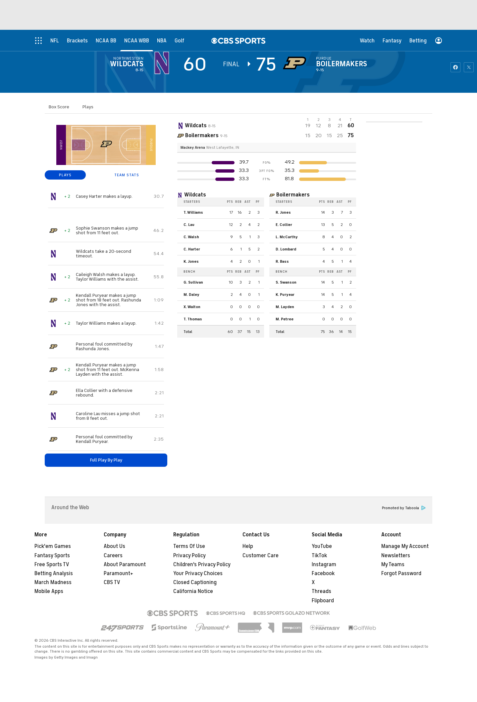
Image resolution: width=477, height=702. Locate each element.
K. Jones (191, 261)
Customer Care (260, 555)
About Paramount (125, 564)
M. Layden (285, 307)
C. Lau (189, 225)
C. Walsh (191, 237)
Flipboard (323, 600)
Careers (113, 555)
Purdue (324, 58)
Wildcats (126, 64)
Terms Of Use (189, 546)
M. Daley (191, 295)
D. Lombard (286, 249)
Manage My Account (405, 546)
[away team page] (163, 63)
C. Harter (192, 249)
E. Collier (284, 225)
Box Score (59, 107)
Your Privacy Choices (198, 573)
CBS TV (112, 582)
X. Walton (192, 307)
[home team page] (296, 63)
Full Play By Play (106, 460)
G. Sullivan (193, 282)
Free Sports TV (51, 564)
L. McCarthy (287, 237)
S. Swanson (286, 282)
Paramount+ (118, 573)
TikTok (319, 555)
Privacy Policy (189, 555)
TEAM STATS (126, 175)
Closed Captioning (195, 582)
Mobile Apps (48, 591)
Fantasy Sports (52, 555)
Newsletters (395, 555)
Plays (87, 107)
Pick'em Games (52, 546)
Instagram (324, 564)
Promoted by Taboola (404, 508)
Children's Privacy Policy (202, 564)
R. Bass (282, 261)
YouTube (322, 546)
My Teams (392, 564)
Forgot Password (401, 573)
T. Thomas (193, 319)
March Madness (53, 582)
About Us (114, 546)
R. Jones (283, 212)
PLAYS (65, 175)
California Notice (193, 591)
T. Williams (193, 212)
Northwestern (128, 58)
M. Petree (284, 319)
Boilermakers (341, 64)
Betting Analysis (53, 573)
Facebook (323, 573)
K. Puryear (285, 295)
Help (247, 546)
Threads (321, 591)
